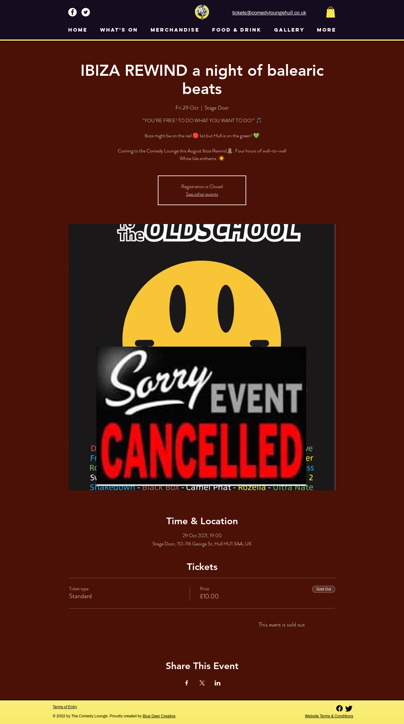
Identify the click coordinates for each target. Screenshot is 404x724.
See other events (202, 194)
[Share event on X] (202, 682)
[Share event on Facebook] (187, 682)
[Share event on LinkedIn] (218, 682)
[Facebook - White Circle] (72, 12)
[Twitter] (349, 708)
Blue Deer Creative (159, 716)
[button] (330, 12)
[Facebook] (339, 708)
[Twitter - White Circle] (85, 12)
